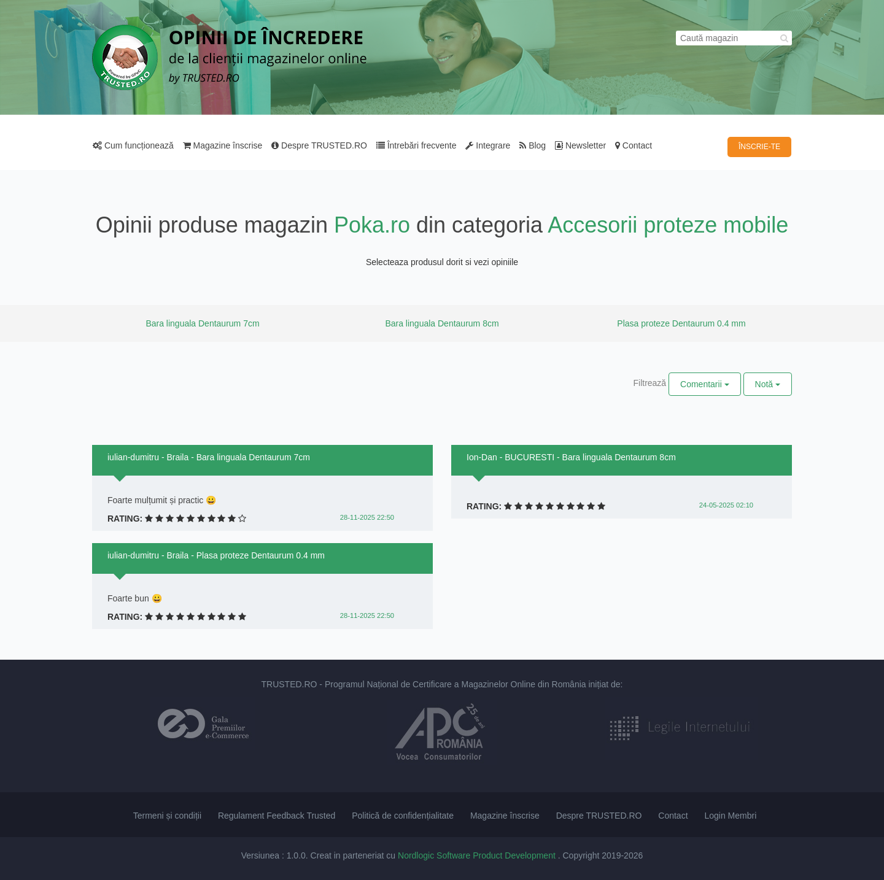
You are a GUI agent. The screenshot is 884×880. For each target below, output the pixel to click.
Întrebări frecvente (416, 145)
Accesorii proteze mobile (668, 224)
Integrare (487, 145)
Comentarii (704, 384)
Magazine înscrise (223, 145)
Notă (767, 384)
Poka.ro (372, 224)
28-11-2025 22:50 (367, 517)
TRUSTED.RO (289, 684)
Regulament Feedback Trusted (276, 815)
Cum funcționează (133, 145)
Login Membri (730, 815)
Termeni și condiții (167, 815)
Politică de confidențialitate (403, 815)
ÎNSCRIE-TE (759, 146)
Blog (532, 145)
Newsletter (580, 145)
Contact (633, 145)
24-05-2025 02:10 (726, 505)
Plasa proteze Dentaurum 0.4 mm (681, 323)
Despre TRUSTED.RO (319, 145)
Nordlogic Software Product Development (478, 855)
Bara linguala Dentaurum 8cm (441, 323)
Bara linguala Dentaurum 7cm (202, 323)
